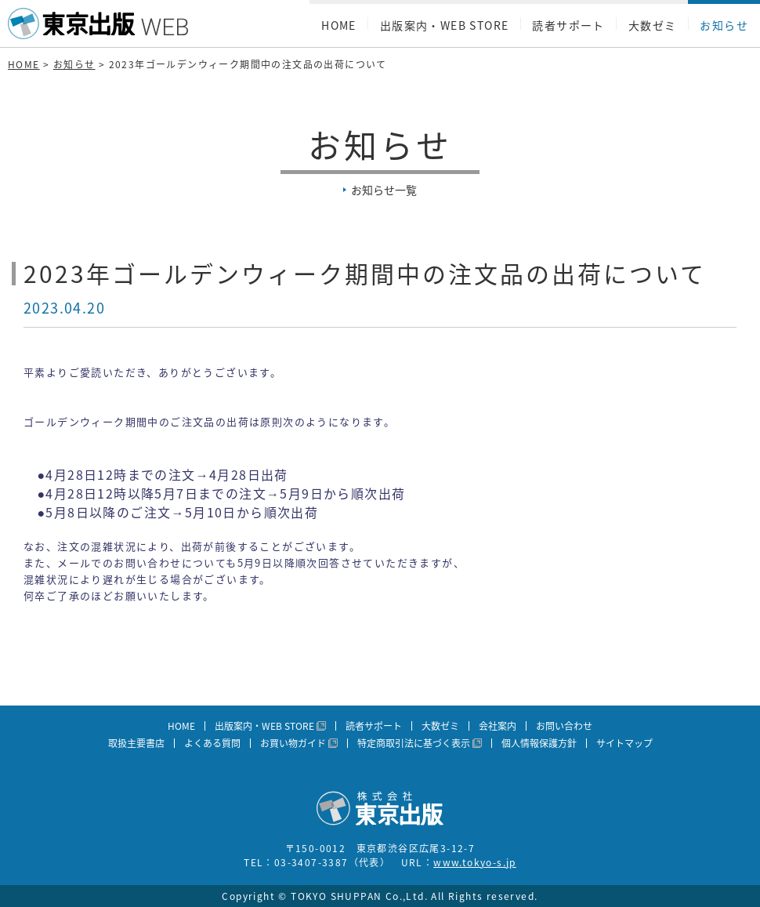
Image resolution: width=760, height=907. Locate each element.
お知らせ (724, 25)
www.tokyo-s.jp (474, 862)
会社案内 (497, 726)
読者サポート (568, 25)
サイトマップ (624, 743)
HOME (338, 25)
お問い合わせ (564, 726)
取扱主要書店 (136, 743)
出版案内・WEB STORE (444, 25)
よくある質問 (212, 743)
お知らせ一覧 (384, 190)
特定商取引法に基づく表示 (413, 743)
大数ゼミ (652, 25)
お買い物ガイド (293, 743)
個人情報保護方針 (539, 743)
